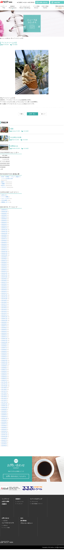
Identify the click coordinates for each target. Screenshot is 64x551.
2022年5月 (4, 286)
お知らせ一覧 (9, 38)
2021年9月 (4, 300)
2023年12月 (4, 251)
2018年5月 (4, 373)
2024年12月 (4, 229)
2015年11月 (4, 418)
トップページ (5, 500)
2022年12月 (4, 273)
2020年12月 (4, 316)
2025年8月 (4, 215)
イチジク (3, 187)
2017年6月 (4, 393)
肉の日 (3, 185)
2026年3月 (4, 209)
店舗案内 (4, 505)
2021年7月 (4, 304)
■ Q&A (25, 2)
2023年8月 (4, 258)
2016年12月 (4, 404)
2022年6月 (4, 284)
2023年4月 (4, 266)
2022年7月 (4, 282)
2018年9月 (4, 365)
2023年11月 (4, 253)
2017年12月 (4, 382)
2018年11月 (4, 362)
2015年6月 (4, 425)
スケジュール (20, 503)
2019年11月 (4, 340)
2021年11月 (4, 296)
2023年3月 (4, 267)
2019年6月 (4, 349)
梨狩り (3, 182)
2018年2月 (4, 378)
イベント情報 (4, 196)
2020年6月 (4, 327)
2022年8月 (4, 280)
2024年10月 (4, 233)
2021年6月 (4, 306)
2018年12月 (4, 360)
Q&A (21, 520)
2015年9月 (4, 420)
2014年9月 (4, 438)
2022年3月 (4, 289)
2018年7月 (4, 369)
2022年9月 (4, 278)
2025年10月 (4, 211)
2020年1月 (4, 336)
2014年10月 (4, 436)
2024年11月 (4, 231)
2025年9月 (4, 213)
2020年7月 (4, 326)
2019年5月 (4, 351)
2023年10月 (4, 255)
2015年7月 (4, 424)
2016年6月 (4, 413)
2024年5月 (4, 242)
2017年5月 (4, 394)
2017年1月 (4, 402)
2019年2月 (4, 356)
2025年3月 (4, 224)
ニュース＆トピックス (8, 524)
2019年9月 (4, 344)
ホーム (2, 38)
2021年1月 (4, 315)
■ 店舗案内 (20, 2)
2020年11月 (4, 318)
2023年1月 (4, 271)
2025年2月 (4, 226)
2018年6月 (4, 371)
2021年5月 (4, 307)
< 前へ (22, 114)
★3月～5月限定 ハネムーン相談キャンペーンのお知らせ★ (11, 177)
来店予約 (5, 522)
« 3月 (1, 169)
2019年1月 (4, 358)
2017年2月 (4, 400)
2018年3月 (4, 376)
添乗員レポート (5, 202)
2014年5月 (4, 444)
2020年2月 (4, 335)
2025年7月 (4, 217)
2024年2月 (4, 247)
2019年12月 (4, 338)
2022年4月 (4, 287)
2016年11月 (4, 405)
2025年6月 (4, 218)
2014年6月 (4, 442)
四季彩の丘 (14, 146)
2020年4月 (4, 331)
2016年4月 (4, 416)
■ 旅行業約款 (31, 2)
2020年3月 (4, 333)
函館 (12, 129)
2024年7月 (4, 238)
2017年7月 (4, 391)
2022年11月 (4, 275)
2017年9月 (4, 387)
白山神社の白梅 (16, 137)
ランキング (19, 505)
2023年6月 (4, 262)
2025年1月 (4, 227)
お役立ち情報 (5, 503)
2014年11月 (4, 434)
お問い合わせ (5, 520)
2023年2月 (4, 269)
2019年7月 (4, 347)
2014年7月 (4, 440)
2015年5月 (4, 427)
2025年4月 (4, 222)
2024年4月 (4, 244)
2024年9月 (4, 235)
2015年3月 (4, 431)
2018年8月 (4, 367)
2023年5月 (4, 264)
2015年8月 (4, 422)
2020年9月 (4, 322)
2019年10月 (4, 342)
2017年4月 (4, 396)
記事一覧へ (32, 114)
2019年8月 (4, 346)
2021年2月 (4, 313)
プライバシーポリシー (26, 525)
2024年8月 (4, 237)
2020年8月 (4, 324)
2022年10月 (4, 276)
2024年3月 (4, 246)
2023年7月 (4, 260)
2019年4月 (4, 353)
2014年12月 (4, 433)
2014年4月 (4, 445)
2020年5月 (4, 329)
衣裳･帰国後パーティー (37, 505)
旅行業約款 (23, 522)
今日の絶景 (14, 44)
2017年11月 (4, 384)
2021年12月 (4, 295)
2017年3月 (4, 398)
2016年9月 (4, 409)
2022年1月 (4, 293)
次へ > (43, 114)
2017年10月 (4, 385)
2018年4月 (4, 374)
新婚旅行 (18, 500)
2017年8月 (4, 389)
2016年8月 (4, 411)
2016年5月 (4, 414)
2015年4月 (4, 429)
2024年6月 (4, 240)
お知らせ (3, 195)
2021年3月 (4, 311)
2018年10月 (4, 364)
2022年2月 (4, 291)
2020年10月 (4, 320)
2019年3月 (4, 355)
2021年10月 (4, 298)
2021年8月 (4, 302)
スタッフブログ (5, 198)
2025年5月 (4, 220)
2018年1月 (4, 380)
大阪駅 (3, 183)
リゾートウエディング (36, 500)
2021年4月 (4, 309)
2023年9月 (4, 257)
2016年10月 (4, 407)
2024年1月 (4, 249)
